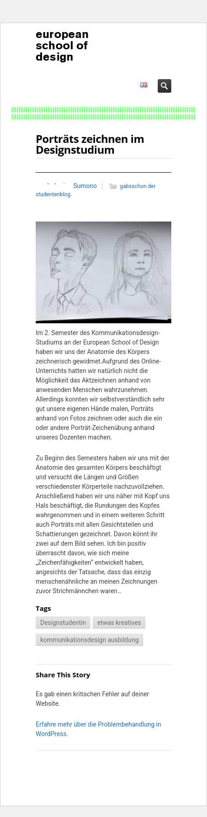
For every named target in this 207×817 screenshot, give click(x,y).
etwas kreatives (119, 622)
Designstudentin (63, 622)
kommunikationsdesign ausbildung (89, 639)
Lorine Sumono (75, 185)
